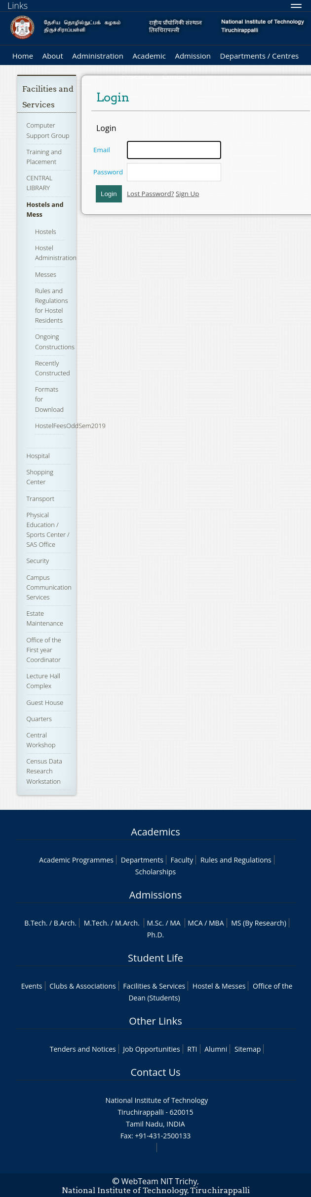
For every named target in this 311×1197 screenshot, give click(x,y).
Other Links (155, 1021)
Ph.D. (155, 934)
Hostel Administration (56, 252)
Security (38, 560)
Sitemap (247, 1049)
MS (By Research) (258, 923)
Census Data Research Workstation (44, 771)
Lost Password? (150, 193)
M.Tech (95, 923)
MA (175, 923)
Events (31, 986)
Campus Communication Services (49, 587)
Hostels (45, 231)
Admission (193, 56)
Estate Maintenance (45, 618)
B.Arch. (65, 923)
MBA (216, 923)
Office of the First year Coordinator (44, 649)
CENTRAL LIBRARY (40, 182)
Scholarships (155, 871)
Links (17, 5)
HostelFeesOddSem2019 (70, 425)
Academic (148, 56)
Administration (97, 56)
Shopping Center (40, 476)
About (52, 56)
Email (101, 149)
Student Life (155, 957)
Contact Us (155, 1072)
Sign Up (187, 193)
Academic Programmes (76, 859)
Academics (155, 831)
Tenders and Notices (83, 1049)
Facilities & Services (154, 986)
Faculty (181, 859)
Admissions (155, 894)
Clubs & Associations (82, 986)
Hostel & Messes (219, 986)
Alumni (215, 1049)
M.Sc (154, 923)
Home (22, 56)
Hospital (38, 455)
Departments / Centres (259, 56)
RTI (192, 1049)
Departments (142, 859)
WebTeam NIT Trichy (159, 1181)
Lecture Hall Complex (44, 680)
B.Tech (35, 923)
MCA (195, 923)
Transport (40, 498)
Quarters (39, 718)
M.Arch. (127, 923)
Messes (45, 274)
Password (108, 171)
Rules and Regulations (236, 859)
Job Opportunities (151, 1049)
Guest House (45, 702)
